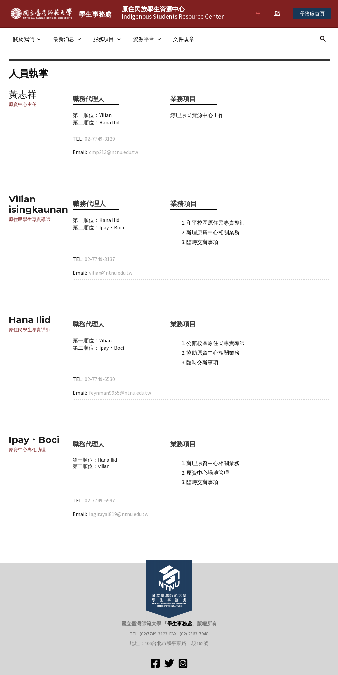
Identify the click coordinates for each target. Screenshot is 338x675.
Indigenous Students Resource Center (173, 12)
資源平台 (141, 39)
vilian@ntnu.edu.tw (110, 272)
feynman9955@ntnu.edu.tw (120, 392)
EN (277, 13)
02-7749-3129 (100, 138)
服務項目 (102, 39)
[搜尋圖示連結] (323, 39)
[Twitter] (169, 663)
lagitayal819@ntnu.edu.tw (118, 514)
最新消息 (64, 39)
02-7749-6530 (100, 379)
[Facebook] (155, 663)
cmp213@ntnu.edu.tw (113, 152)
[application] (36, 39)
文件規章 (175, 39)
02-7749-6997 (100, 500)
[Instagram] (183, 663)
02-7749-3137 (100, 259)
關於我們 (26, 39)
